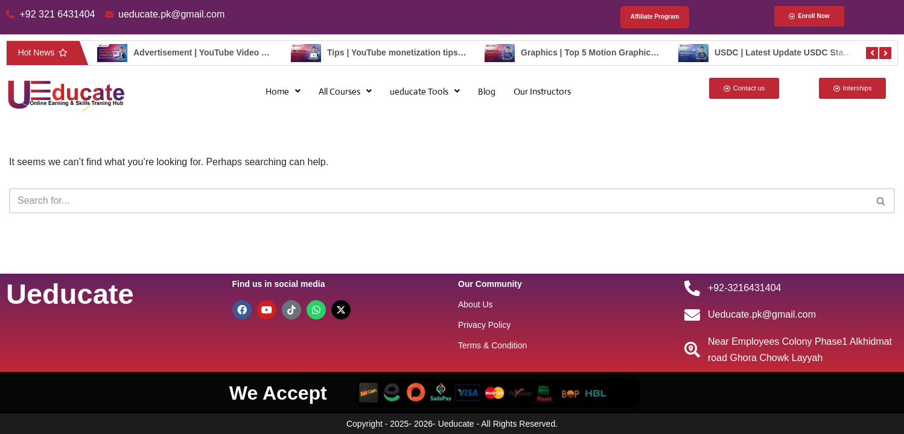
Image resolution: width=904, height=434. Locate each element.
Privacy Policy (484, 325)
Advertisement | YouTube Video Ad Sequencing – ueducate (251, 52)
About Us (475, 304)
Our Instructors (542, 91)
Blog (486, 91)
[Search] (438, 200)
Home (283, 91)
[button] (283, 91)
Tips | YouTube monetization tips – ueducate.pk (422, 52)
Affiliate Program (655, 17)
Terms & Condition (492, 345)
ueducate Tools (425, 91)
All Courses (345, 91)
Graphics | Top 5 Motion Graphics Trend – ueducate (624, 52)
